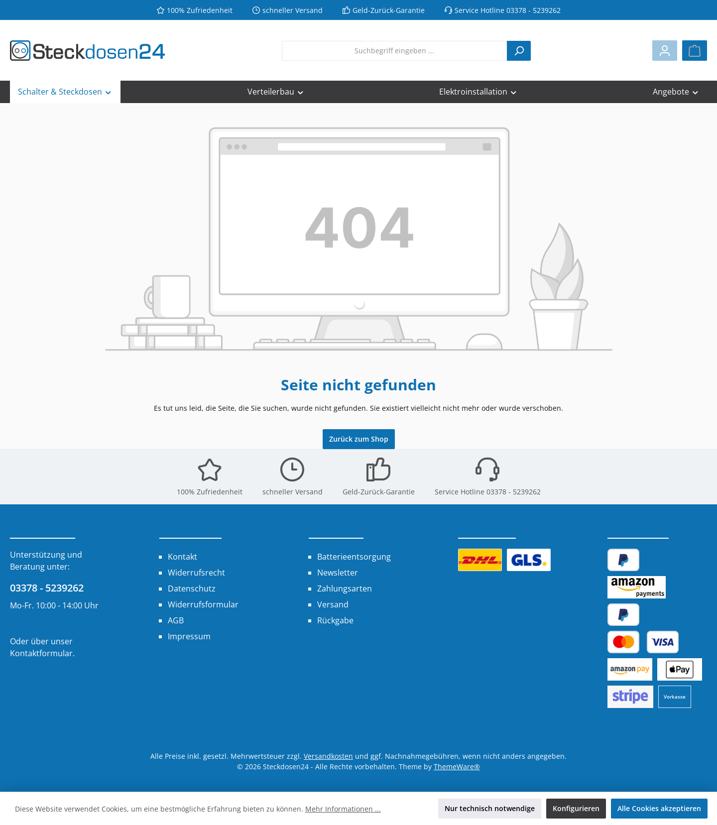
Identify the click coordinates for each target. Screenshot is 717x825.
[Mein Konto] (664, 50)
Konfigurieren (576, 808)
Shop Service (336, 531)
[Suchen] (519, 51)
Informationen (190, 531)
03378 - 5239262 (47, 587)
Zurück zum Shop (358, 439)
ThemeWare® (457, 766)
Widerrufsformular (203, 604)
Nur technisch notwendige (490, 808)
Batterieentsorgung (354, 556)
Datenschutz (192, 588)
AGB (176, 620)
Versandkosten (328, 756)
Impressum (189, 636)
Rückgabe (335, 620)
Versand (333, 604)
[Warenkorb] (694, 50)
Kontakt (182, 556)
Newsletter (337, 572)
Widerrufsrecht (196, 572)
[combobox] (394, 51)
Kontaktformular (41, 653)
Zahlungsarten (344, 588)
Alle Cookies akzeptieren (659, 808)
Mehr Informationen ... (343, 809)
